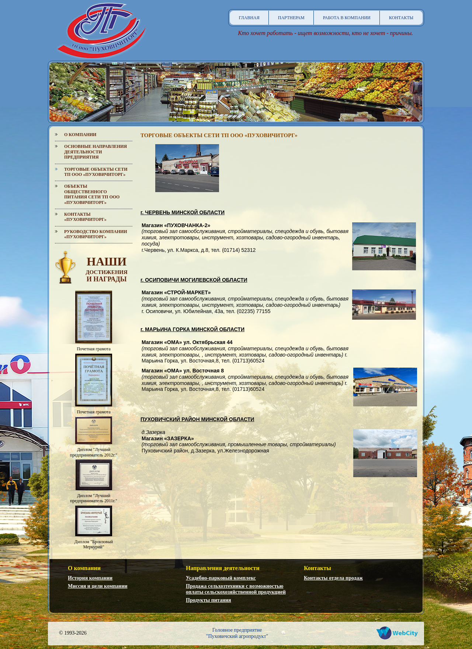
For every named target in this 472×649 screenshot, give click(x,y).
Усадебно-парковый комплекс (221, 578)
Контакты (401, 17)
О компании (80, 134)
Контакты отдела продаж (333, 578)
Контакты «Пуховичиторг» (85, 217)
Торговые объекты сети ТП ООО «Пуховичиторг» (95, 172)
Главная (249, 17)
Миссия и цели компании (98, 586)
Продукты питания (208, 600)
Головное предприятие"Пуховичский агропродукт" (237, 633)
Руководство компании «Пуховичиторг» (95, 234)
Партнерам (291, 17)
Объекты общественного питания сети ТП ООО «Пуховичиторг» (91, 194)
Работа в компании (347, 17)
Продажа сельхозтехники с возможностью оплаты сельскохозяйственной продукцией (236, 589)
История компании (90, 578)
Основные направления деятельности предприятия (95, 152)
